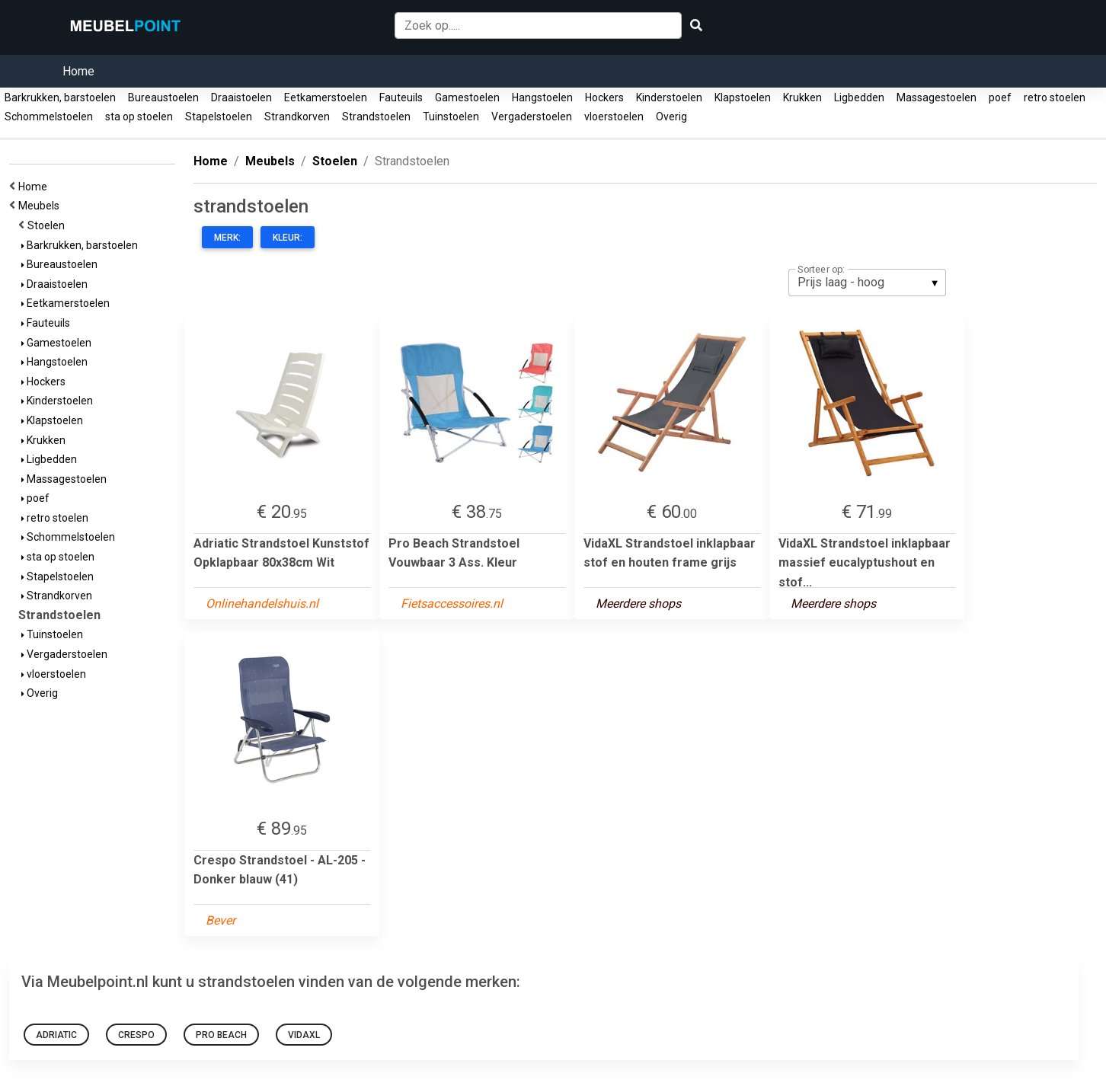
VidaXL (304, 1035)
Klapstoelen (742, 97)
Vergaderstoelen (532, 116)
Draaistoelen (241, 97)
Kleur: (287, 237)
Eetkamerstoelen (326, 97)
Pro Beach (221, 1035)
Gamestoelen (467, 97)
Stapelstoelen (219, 116)
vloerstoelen (614, 116)
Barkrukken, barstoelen (60, 97)
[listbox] (867, 282)
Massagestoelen (936, 97)
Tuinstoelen (451, 116)
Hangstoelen (542, 97)
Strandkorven (297, 116)
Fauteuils (401, 97)
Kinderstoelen (669, 97)
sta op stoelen (139, 116)
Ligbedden (859, 97)
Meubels (41, 206)
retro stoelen (1054, 97)
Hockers (604, 97)
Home (78, 71)
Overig (671, 116)
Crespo (136, 1035)
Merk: (227, 237)
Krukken (802, 97)
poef (1000, 97)
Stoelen (48, 225)
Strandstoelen (376, 116)
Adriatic (56, 1035)
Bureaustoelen (163, 97)
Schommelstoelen (48, 116)
